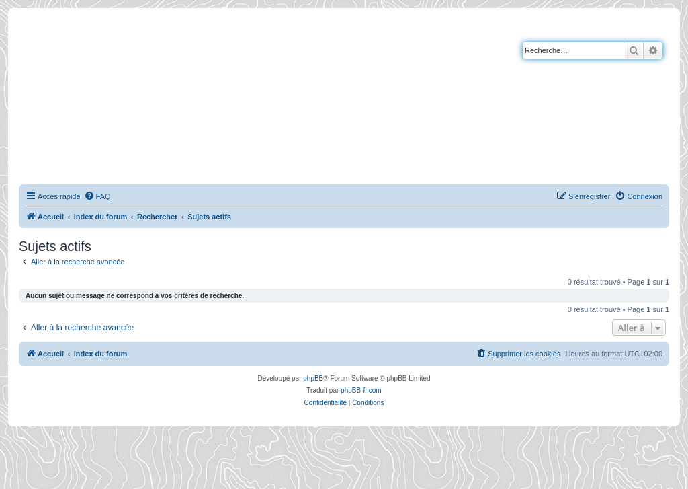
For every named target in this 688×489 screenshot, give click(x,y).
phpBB (313, 378)
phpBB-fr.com (361, 390)
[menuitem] (97, 196)
